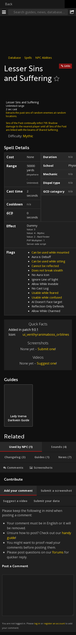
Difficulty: (15, 136)
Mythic (28, 136)
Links (67, 66)
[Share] (72, 12)
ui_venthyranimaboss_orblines (42, 334)
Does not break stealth (47, 270)
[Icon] (11, 91)
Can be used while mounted (50, 252)
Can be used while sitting (48, 261)
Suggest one (46, 363)
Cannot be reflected (45, 266)
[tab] (21, 447)
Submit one (46, 349)
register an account (54, 623)
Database (14, 58)
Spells (28, 58)
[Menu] (4, 12)
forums (57, 552)
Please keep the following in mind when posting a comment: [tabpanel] (38, 569)
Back (8, 4)
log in (37, 623)
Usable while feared (45, 293)
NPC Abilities (43, 58)
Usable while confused (47, 297)
